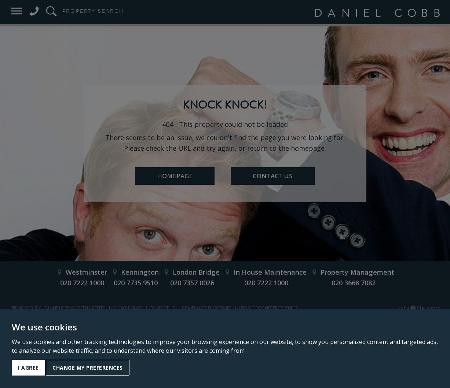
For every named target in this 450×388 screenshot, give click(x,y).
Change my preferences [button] (87, 367)
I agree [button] (28, 367)
